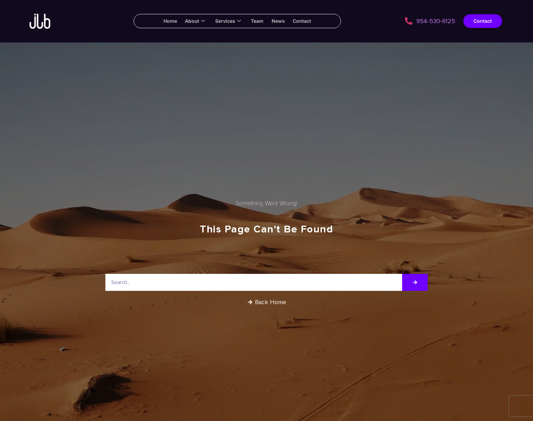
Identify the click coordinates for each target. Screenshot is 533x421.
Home (164, 21)
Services (227, 21)
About (192, 21)
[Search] (415, 282)
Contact (307, 21)
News (281, 21)
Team (258, 21)
